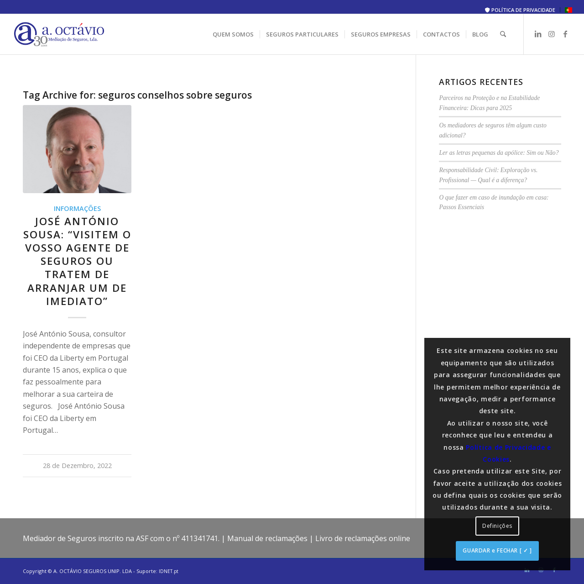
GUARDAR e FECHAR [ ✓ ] (497, 550)
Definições (497, 526)
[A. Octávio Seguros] (59, 34)
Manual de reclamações (267, 538)
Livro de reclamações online (362, 538)
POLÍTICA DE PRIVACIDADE (520, 9)
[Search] (503, 34)
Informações (77, 208)
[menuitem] (520, 9)
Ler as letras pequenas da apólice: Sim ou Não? (498, 152)
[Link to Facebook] (565, 34)
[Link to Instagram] (551, 34)
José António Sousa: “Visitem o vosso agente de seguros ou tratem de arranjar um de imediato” (77, 261)
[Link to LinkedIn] (538, 34)
